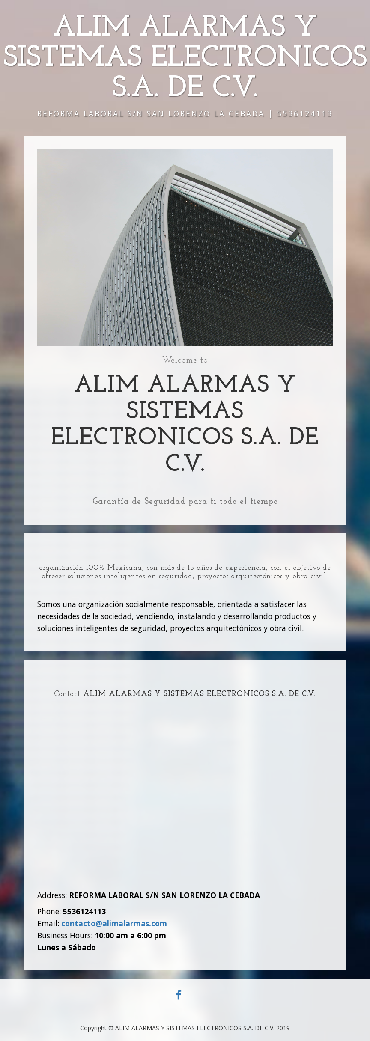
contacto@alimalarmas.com (114, 923)
